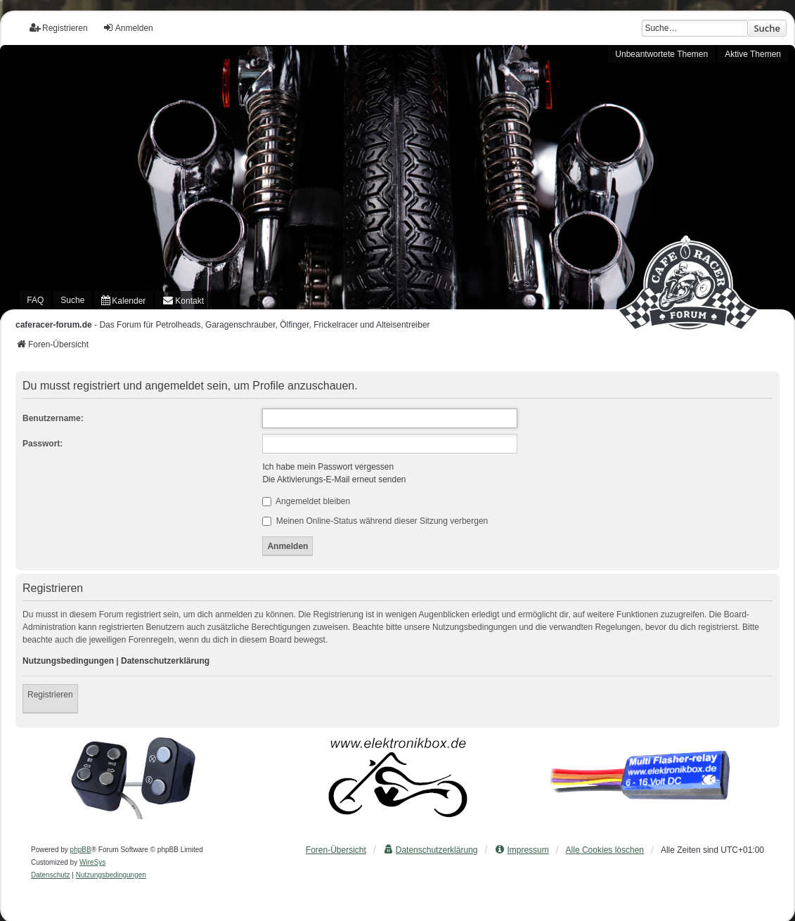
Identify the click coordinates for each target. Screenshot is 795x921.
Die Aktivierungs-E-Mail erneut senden (334, 479)
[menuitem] (123, 300)
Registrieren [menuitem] (59, 27)
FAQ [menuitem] (35, 300)
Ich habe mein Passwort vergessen (328, 467)
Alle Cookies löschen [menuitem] (605, 850)
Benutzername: (53, 418)
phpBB (80, 850)
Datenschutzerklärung (165, 661)
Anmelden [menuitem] (128, 27)
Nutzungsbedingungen (68, 661)
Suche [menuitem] (72, 300)
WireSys (92, 862)
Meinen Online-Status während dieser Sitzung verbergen (375, 521)
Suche (767, 28)
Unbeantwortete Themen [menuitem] (661, 54)
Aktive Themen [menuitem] (753, 54)
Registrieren (50, 695)
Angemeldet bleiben (306, 501)
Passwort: (42, 444)
